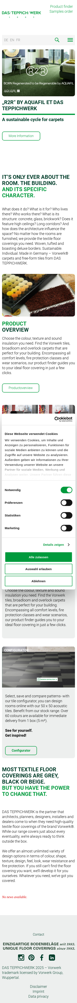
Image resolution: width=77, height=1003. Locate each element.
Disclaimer (38, 986)
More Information (21, 136)
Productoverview (21, 388)
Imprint (38, 991)
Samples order (61, 11)
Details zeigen (53, 544)
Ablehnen (38, 581)
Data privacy (38, 996)
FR (18, 40)
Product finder (61, 6)
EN (12, 40)
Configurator (21, 750)
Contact (38, 934)
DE (6, 40)
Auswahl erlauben (38, 569)
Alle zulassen (38, 557)
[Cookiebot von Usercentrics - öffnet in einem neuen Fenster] (54, 419)
